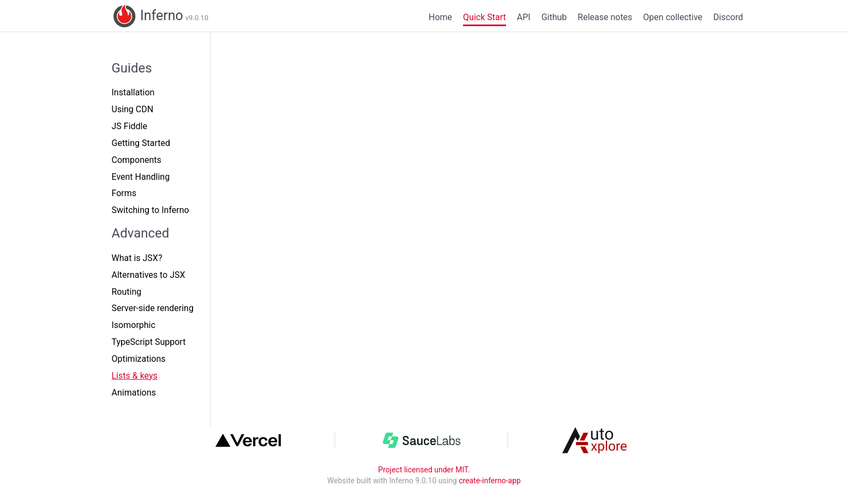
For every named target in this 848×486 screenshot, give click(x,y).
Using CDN (133, 109)
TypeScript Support (149, 342)
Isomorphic (133, 325)
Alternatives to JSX (148, 275)
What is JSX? (137, 258)
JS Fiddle (129, 126)
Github (554, 17)
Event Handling (141, 177)
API (524, 17)
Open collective (672, 17)
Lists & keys (135, 375)
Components (136, 160)
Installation (133, 92)
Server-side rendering (153, 308)
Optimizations (139, 359)
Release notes (605, 17)
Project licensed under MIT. (424, 469)
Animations (134, 392)
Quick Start (484, 17)
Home (440, 17)
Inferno (160, 16)
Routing (127, 292)
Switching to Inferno (150, 210)
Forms (124, 193)
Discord (728, 17)
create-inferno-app (490, 480)
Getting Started (141, 143)
